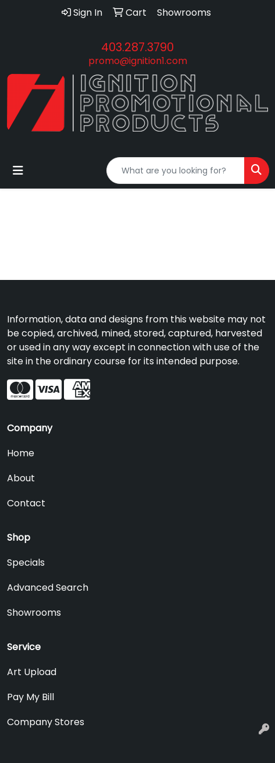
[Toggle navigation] (18, 170)
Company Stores (45, 722)
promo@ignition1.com (137, 61)
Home (20, 453)
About (21, 478)
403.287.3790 (137, 47)
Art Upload (31, 672)
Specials (26, 562)
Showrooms (34, 612)
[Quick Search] (175, 170)
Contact (26, 503)
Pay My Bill (30, 697)
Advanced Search (47, 587)
